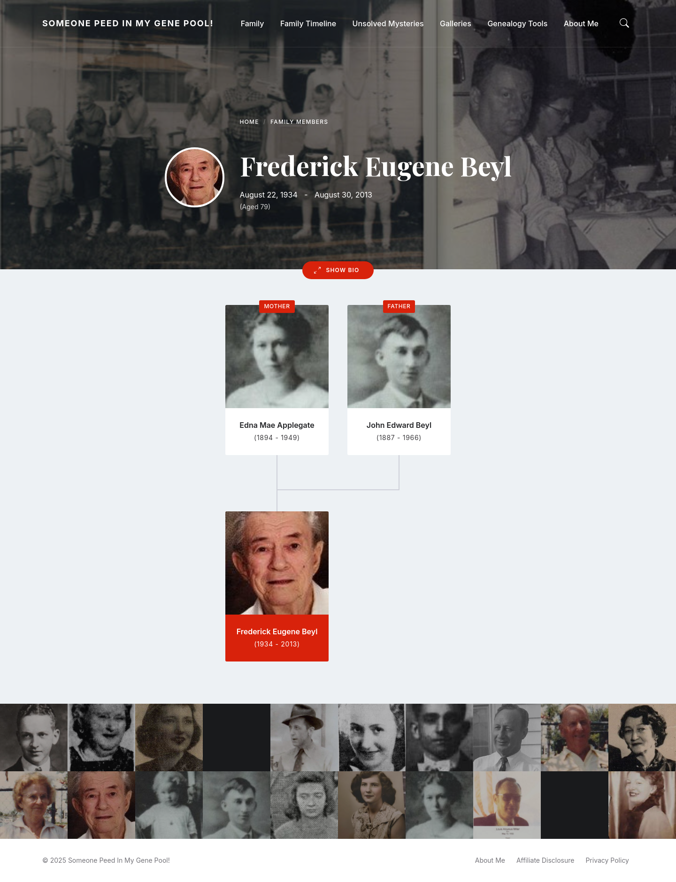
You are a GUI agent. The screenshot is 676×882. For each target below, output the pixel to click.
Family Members (299, 121)
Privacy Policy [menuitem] (607, 860)
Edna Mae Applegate (277, 425)
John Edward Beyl (399, 425)
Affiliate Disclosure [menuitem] (545, 860)
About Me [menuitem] (490, 860)
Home (249, 121)
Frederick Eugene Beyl (277, 631)
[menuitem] (252, 23)
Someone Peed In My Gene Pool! (128, 23)
